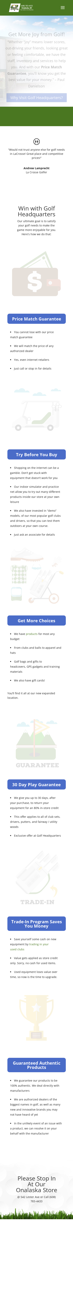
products (32, 634)
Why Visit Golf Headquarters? (36, 100)
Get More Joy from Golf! (36, 36)
